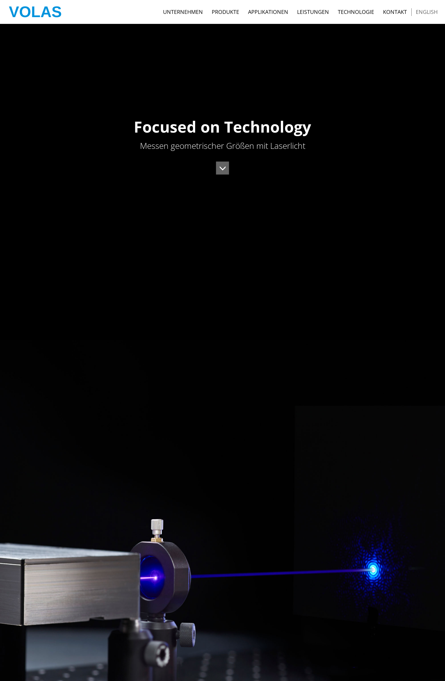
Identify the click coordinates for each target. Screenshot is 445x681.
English (427, 11)
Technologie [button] (356, 11)
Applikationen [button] (268, 11)
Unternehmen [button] (183, 11)
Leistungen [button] (313, 11)
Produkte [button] (225, 11)
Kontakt (395, 11)
